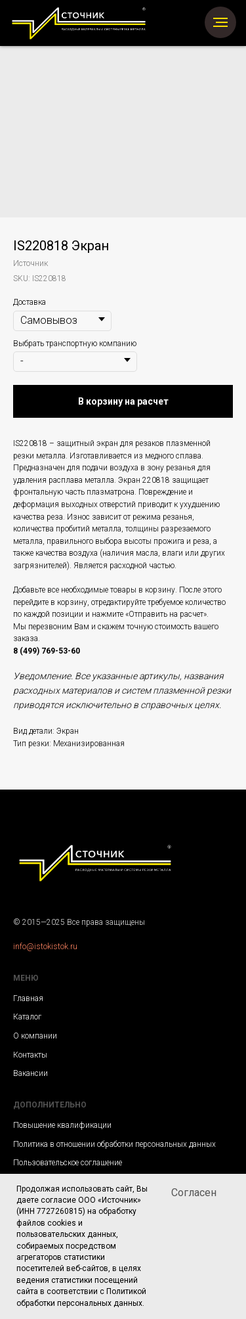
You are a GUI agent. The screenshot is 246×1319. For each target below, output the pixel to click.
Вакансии (30, 1073)
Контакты (30, 1055)
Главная (28, 998)
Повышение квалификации (62, 1125)
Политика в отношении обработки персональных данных (114, 1144)
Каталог (27, 1016)
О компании (35, 1035)
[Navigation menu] (220, 22)
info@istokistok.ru (45, 946)
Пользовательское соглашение (67, 1162)
